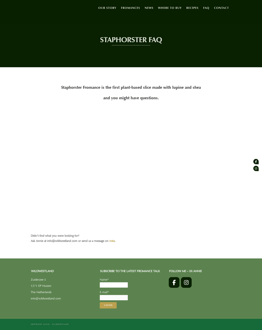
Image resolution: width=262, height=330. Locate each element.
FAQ (206, 8)
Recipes (192, 8)
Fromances (130, 8)
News (149, 8)
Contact (221, 8)
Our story (107, 8)
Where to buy (170, 8)
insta (112, 241)
